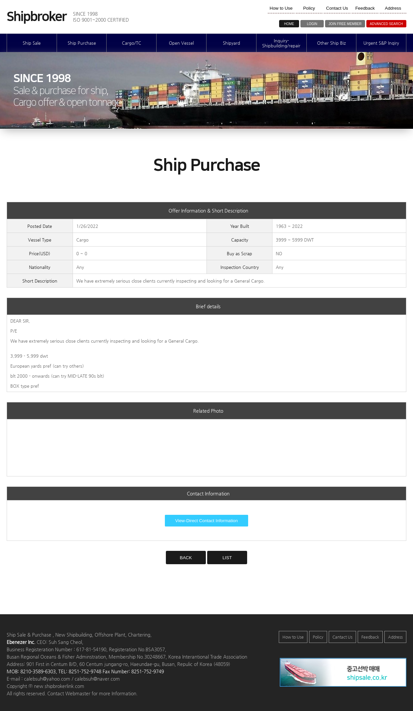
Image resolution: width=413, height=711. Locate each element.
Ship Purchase (82, 42)
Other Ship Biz (331, 42)
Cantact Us (342, 637)
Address (395, 637)
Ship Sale (32, 42)
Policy (318, 637)
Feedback (370, 637)
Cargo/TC (131, 42)
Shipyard (231, 42)
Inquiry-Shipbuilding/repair (281, 43)
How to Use (293, 637)
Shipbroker (36, 17)
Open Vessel (181, 42)
